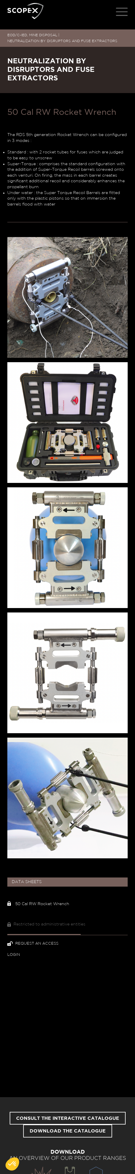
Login (13, 955)
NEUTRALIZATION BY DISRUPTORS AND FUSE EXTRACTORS (62, 41)
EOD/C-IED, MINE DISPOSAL (32, 35)
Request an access (32, 943)
